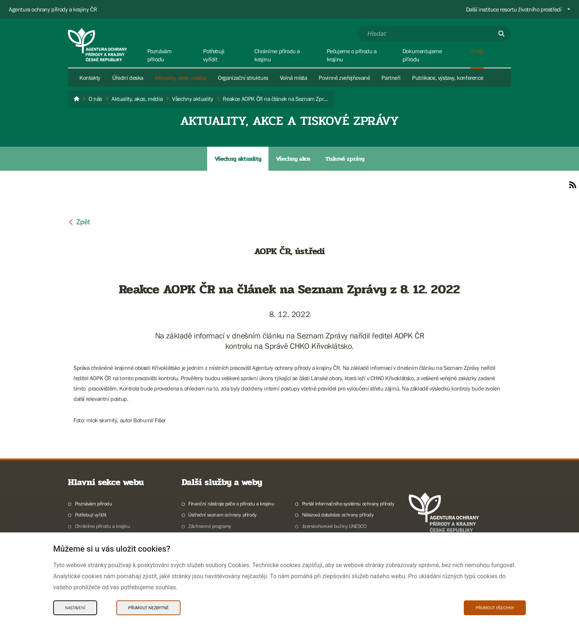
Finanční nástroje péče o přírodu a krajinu (231, 504)
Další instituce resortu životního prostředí (514, 9)
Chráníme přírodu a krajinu (102, 526)
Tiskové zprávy (344, 158)
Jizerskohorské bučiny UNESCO (334, 526)
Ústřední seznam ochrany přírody (222, 515)
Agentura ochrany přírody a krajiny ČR (53, 9)
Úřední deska (127, 77)
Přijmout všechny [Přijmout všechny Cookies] (495, 607)
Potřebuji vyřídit (90, 515)
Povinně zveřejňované (344, 77)
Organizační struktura (243, 77)
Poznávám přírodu (93, 504)
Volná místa (293, 77)
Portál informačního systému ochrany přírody (348, 504)
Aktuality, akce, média (180, 77)
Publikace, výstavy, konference (447, 77)
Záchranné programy (209, 526)
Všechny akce (293, 158)
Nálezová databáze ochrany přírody (338, 515)
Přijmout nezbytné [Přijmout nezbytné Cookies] (148, 607)
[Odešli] (501, 33)
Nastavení (75, 607)
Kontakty (89, 77)
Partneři (390, 77)
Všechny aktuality (238, 158)
